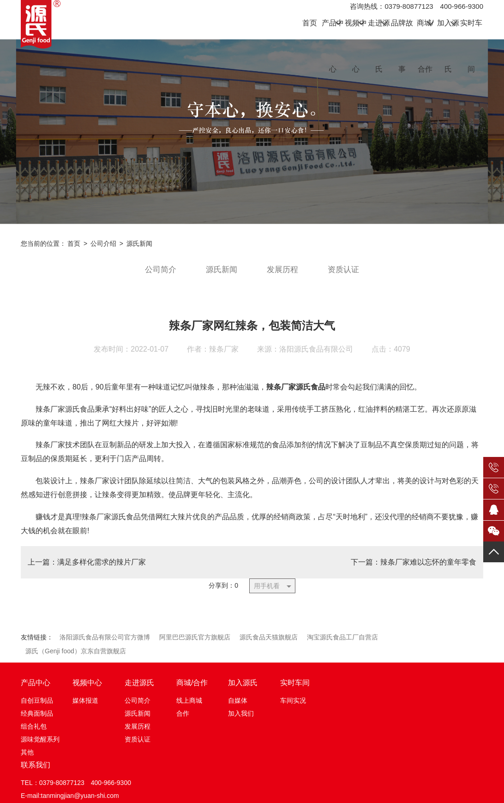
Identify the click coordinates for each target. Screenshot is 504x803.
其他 (27, 760)
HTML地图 (392, 792)
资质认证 (346, 276)
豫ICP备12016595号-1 (230, 792)
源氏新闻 (139, 250)
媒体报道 (85, 708)
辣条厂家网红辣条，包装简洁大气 (252, 333)
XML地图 (422, 792)
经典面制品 (37, 721)
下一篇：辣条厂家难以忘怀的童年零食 (413, 569)
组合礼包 (34, 734)
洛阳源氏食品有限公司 (316, 356)
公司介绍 (103, 250)
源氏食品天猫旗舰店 (269, 645)
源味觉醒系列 (40, 747)
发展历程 (283, 276)
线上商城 (189, 708)
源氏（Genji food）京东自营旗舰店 (75, 659)
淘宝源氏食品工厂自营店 (342, 645)
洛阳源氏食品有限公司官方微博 (105, 645)
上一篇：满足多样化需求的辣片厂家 (87, 569)
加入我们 (241, 721)
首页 (73, 250)
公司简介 (157, 276)
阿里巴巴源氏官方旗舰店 (194, 645)
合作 (182, 721)
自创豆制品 (37, 708)
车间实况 (293, 708)
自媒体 (237, 708)
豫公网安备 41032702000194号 (314, 790)
